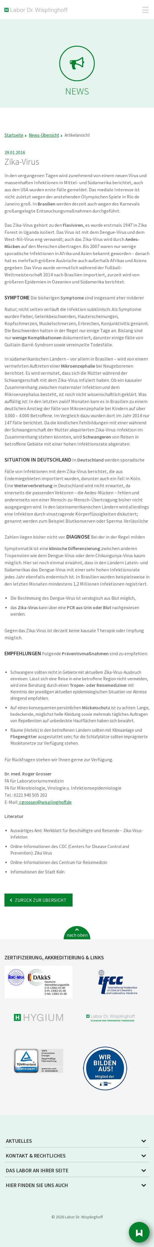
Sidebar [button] (139, 1232)
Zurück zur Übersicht (40, 900)
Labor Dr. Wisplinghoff (37, 10)
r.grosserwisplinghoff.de (45, 802)
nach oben (77, 935)
